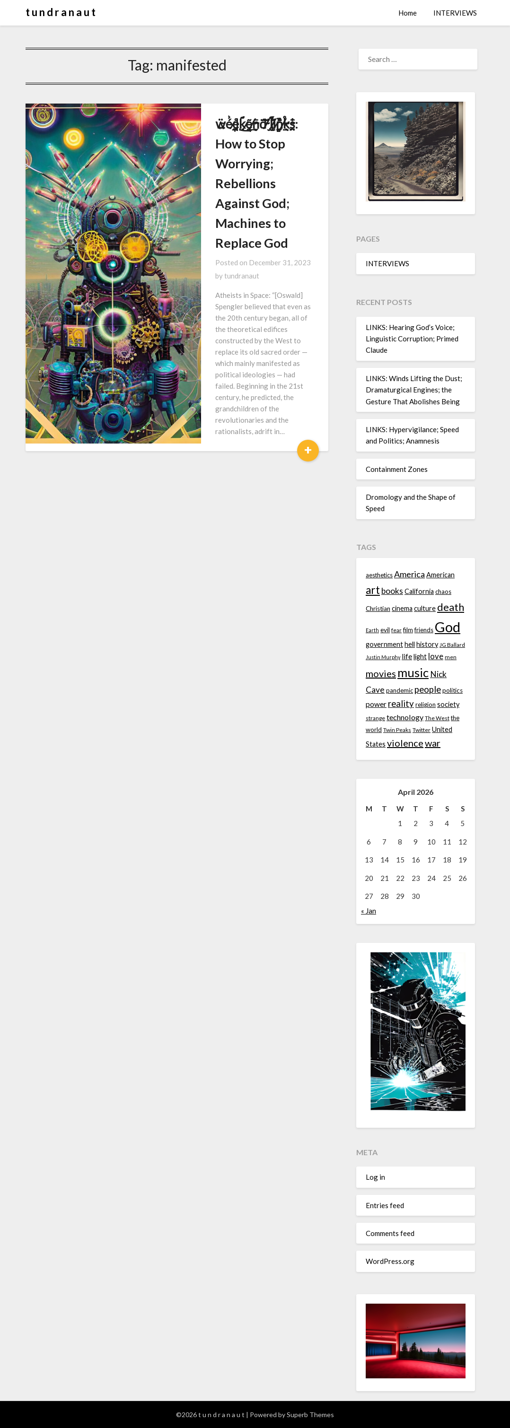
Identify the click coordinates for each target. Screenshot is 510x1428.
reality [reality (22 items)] (401, 703)
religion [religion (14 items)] (425, 704)
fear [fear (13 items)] (396, 630)
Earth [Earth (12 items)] (372, 630)
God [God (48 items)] (447, 626)
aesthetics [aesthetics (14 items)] (379, 575)
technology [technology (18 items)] (405, 717)
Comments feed (390, 1233)
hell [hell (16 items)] (409, 644)
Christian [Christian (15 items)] (378, 608)
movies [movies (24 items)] (381, 673)
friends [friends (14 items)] (423, 630)
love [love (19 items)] (435, 656)
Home (407, 13)
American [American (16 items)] (440, 575)
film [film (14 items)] (408, 630)
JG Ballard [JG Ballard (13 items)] (452, 644)
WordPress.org (390, 1261)
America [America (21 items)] (409, 574)
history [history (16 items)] (427, 644)
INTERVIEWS (455, 13)
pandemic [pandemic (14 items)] (399, 690)
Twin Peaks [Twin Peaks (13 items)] (397, 729)
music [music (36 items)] (413, 672)
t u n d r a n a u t (61, 12)
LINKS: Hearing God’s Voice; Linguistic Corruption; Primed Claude (412, 339)
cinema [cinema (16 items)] (402, 608)
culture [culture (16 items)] (425, 608)
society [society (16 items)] (448, 704)
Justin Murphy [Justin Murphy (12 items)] (383, 657)
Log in (375, 1177)
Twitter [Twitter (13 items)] (422, 729)
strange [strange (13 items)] (375, 718)
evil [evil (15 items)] (385, 630)
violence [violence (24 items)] (405, 743)
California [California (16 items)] (419, 591)
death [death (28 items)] (450, 607)
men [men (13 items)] (451, 657)
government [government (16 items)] (384, 644)
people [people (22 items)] (427, 689)
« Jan (368, 910)
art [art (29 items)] (373, 589)
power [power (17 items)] (376, 704)
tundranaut (284, 203)
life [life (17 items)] (407, 656)
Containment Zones (397, 469)
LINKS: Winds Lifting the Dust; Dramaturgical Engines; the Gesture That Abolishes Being (414, 390)
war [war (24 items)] (432, 743)
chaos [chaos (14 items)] (443, 591)
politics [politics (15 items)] (452, 690)
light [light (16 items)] (420, 657)
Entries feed (385, 1205)
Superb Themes (310, 1415)
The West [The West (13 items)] (437, 718)
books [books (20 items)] (392, 591)
